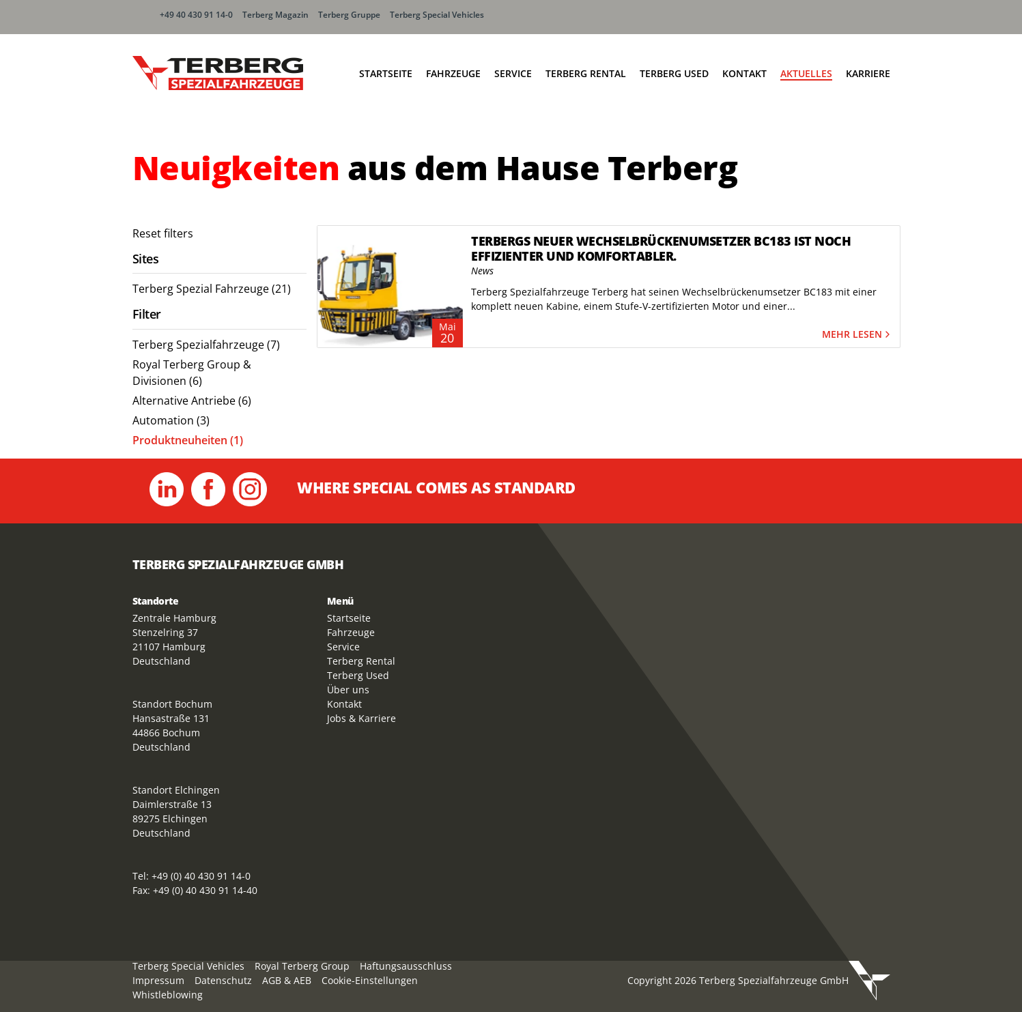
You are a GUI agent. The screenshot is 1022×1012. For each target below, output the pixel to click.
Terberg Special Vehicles (437, 14)
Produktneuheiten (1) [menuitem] (187, 440)
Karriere (868, 73)
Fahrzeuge (453, 73)
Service (513, 73)
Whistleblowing (167, 994)
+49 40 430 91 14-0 (196, 14)
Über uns (348, 689)
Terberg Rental (585, 73)
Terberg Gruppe (349, 14)
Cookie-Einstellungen (370, 980)
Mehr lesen (857, 335)
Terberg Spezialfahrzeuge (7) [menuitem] (206, 344)
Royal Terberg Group (302, 965)
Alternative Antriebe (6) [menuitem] (191, 400)
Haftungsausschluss (406, 965)
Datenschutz (223, 980)
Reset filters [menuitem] (162, 233)
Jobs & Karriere (361, 718)
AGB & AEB (286, 980)
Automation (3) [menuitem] (171, 420)
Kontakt (744, 73)
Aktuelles (806, 73)
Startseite (385, 73)
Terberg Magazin (275, 14)
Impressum (158, 980)
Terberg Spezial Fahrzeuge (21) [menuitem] (211, 288)
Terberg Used (674, 73)
